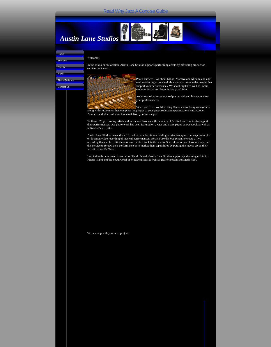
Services (62, 60)
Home (61, 54)
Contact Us (63, 87)
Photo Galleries (66, 80)
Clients (61, 67)
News (61, 73)
